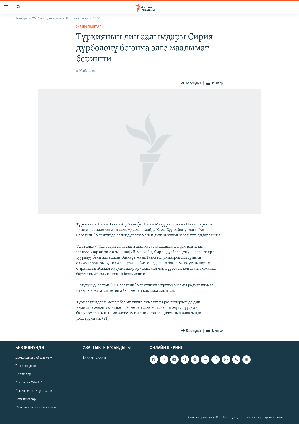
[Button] (191, 83)
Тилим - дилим (94, 358)
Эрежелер (23, 374)
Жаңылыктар (88, 27)
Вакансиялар (25, 399)
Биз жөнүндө (25, 366)
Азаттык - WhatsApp (31, 382)
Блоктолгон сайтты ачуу (34, 358)
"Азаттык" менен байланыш (37, 407)
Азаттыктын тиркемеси (33, 391)
